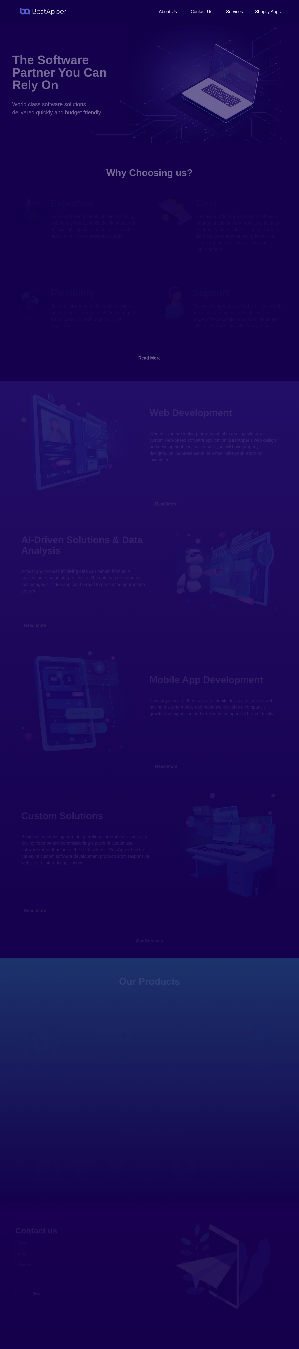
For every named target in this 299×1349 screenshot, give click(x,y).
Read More (149, 358)
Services (234, 11)
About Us (168, 11)
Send (36, 1293)
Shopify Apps (268, 11)
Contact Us (201, 11)
